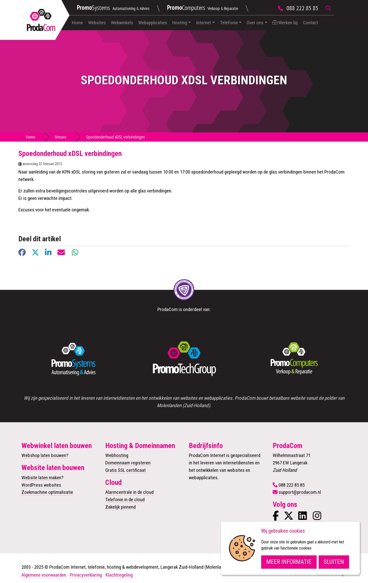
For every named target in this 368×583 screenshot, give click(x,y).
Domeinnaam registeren (128, 463)
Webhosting (116, 455)
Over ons (255, 23)
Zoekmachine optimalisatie (47, 492)
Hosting (179, 23)
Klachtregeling (119, 575)
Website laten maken (41, 478)
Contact (310, 23)
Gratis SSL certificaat (125, 470)
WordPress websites (41, 485)
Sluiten (334, 561)
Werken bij (285, 23)
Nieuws (60, 137)
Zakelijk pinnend (120, 507)
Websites (97, 23)
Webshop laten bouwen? (44, 455)
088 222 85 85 (302, 8)
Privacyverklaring (86, 575)
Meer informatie (289, 561)
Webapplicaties (152, 23)
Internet (203, 23)
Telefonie (229, 23)
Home (77, 23)
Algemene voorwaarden (43, 575)
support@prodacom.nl (300, 492)
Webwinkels (122, 23)
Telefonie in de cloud (125, 499)
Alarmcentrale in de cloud (129, 492)
